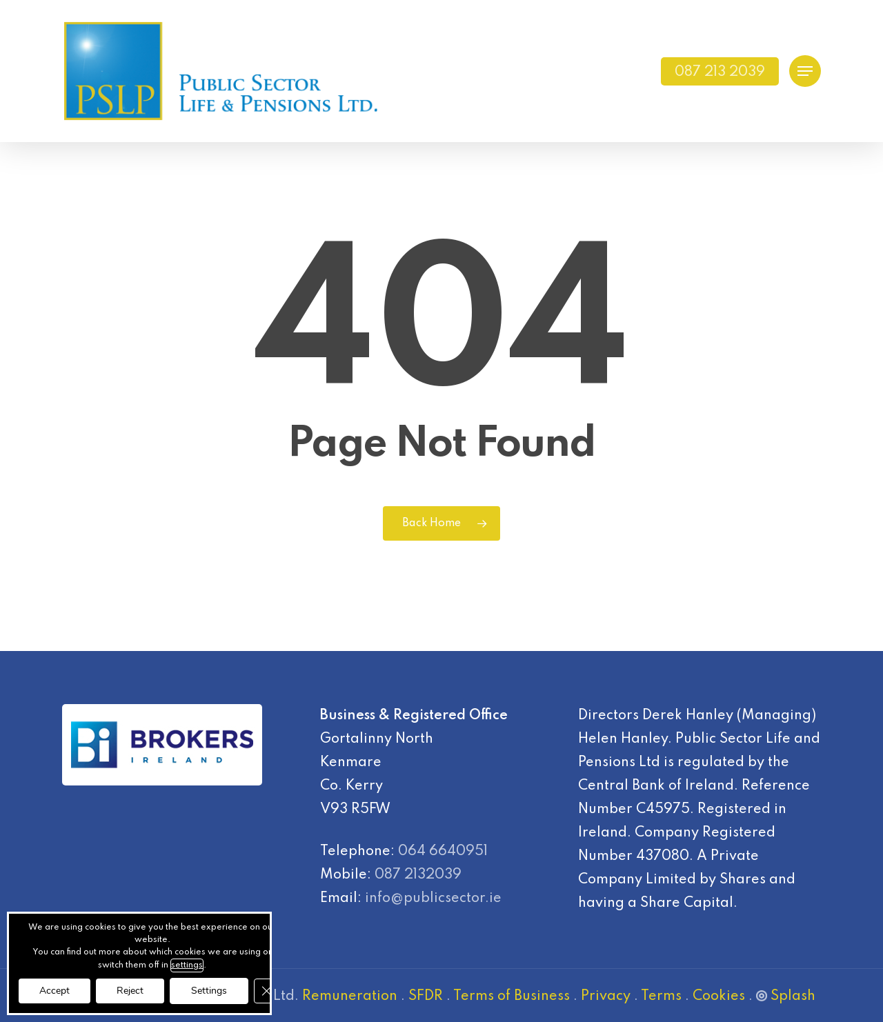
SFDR (425, 996)
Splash (785, 996)
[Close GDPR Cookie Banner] (266, 991)
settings (187, 965)
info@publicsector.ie (433, 898)
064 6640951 (443, 852)
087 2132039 (418, 875)
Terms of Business (511, 996)
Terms (661, 996)
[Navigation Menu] (805, 71)
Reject (130, 990)
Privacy (606, 996)
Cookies (719, 996)
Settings (209, 990)
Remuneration (349, 996)
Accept (54, 990)
